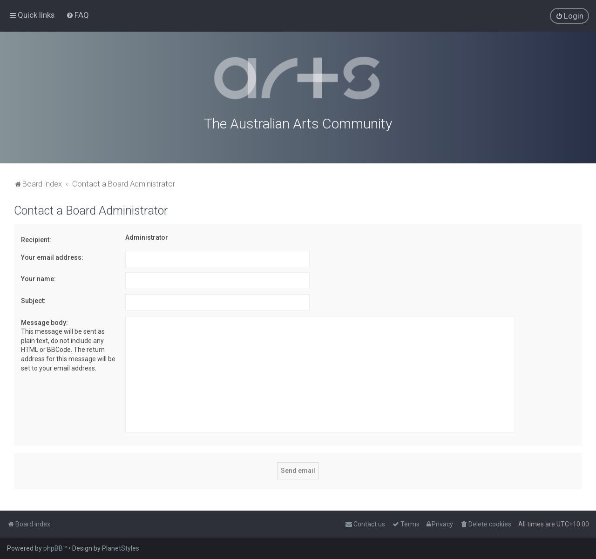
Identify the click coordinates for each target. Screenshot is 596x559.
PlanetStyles (120, 548)
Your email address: (52, 255)
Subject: (33, 299)
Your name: (38, 277)
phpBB (53, 548)
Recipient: (36, 238)
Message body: (44, 320)
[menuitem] (77, 15)
